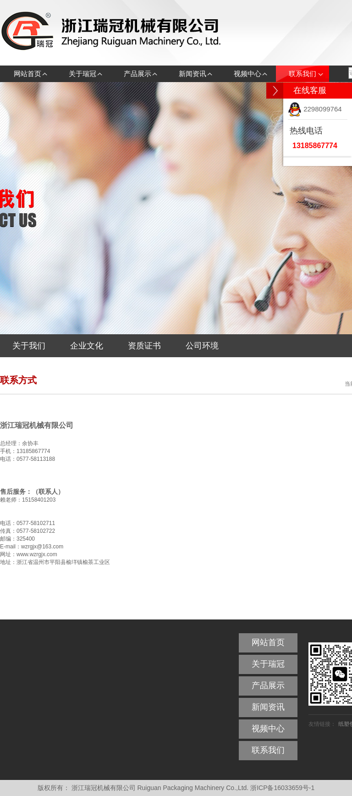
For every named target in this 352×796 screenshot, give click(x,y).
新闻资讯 (192, 73)
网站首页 (27, 73)
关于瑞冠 (82, 73)
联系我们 (302, 73)
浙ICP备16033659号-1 (282, 787)
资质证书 (144, 345)
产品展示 (137, 73)
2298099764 (315, 109)
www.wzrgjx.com (36, 554)
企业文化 (86, 345)
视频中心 (247, 73)
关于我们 (28, 345)
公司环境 (202, 345)
